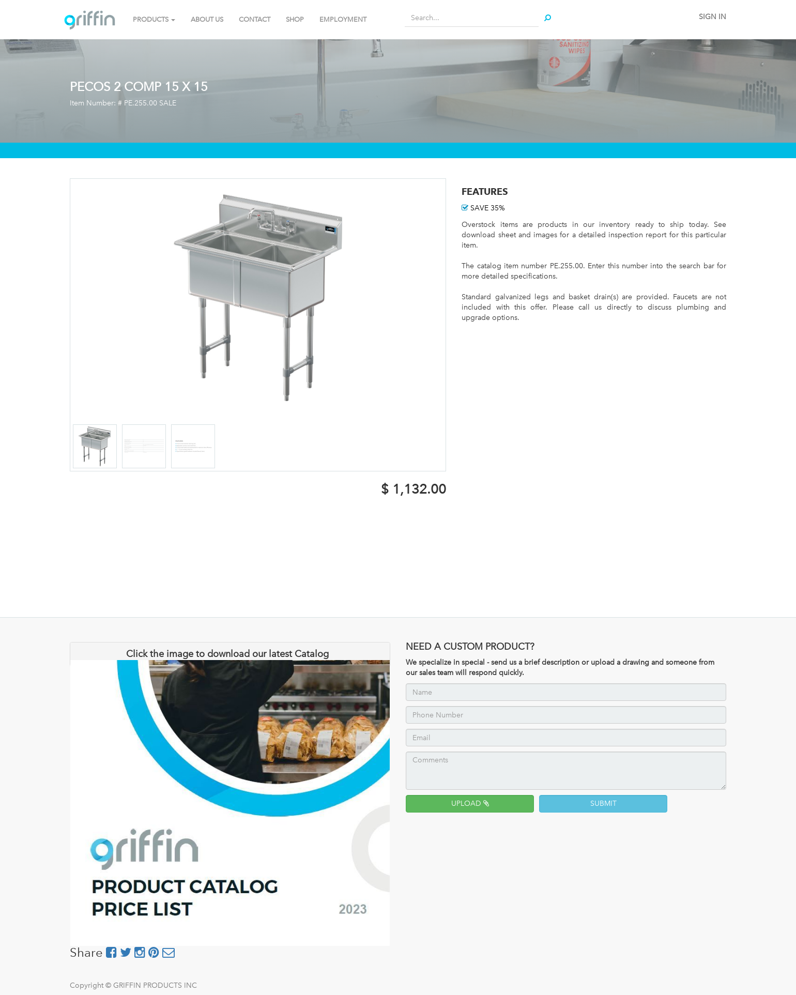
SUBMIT (603, 803)
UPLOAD (470, 803)
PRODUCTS (154, 19)
